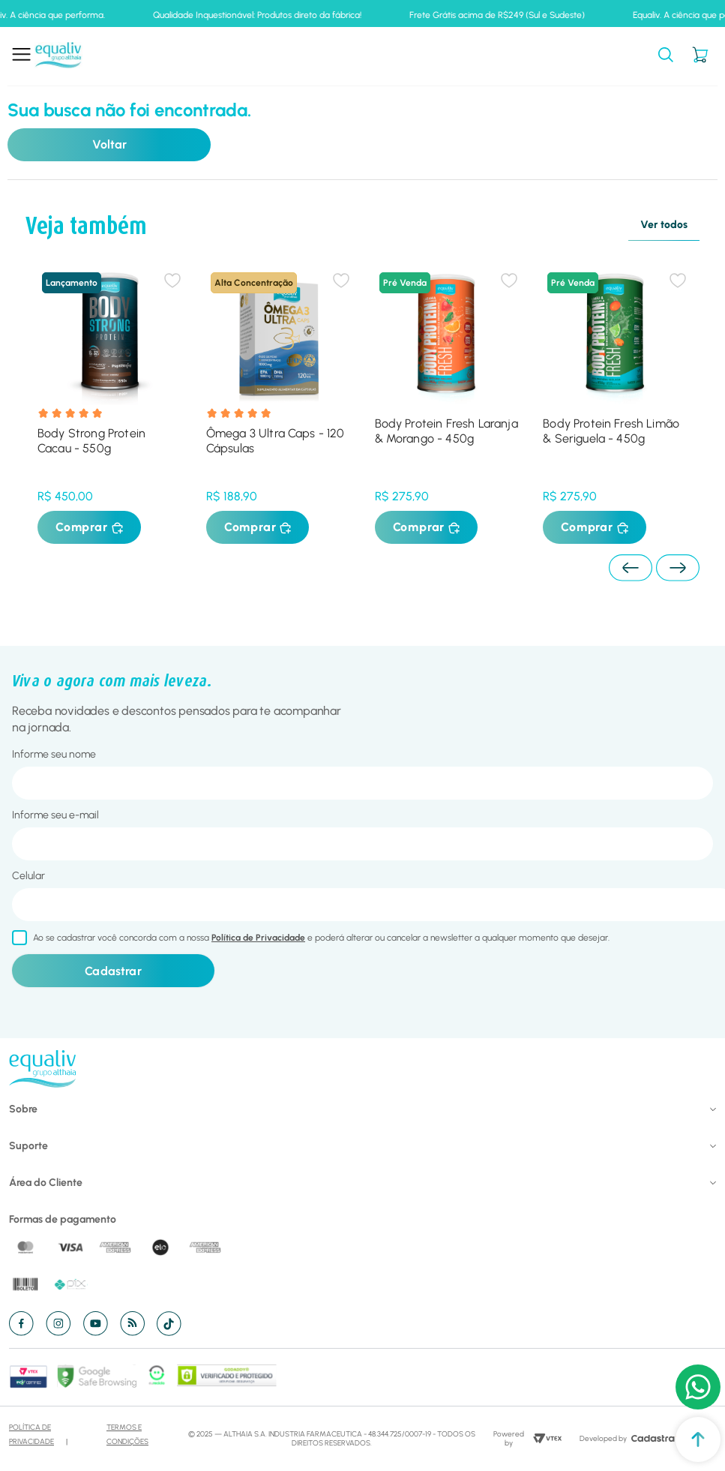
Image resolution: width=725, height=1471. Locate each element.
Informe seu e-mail (55, 815)
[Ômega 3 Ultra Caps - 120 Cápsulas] (278, 402)
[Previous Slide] (630, 567)
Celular (28, 875)
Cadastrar (113, 971)
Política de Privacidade (258, 937)
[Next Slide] (678, 567)
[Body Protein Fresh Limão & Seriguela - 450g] (615, 402)
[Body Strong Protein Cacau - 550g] (110, 402)
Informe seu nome (54, 754)
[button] (665, 56)
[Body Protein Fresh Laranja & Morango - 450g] (447, 402)
